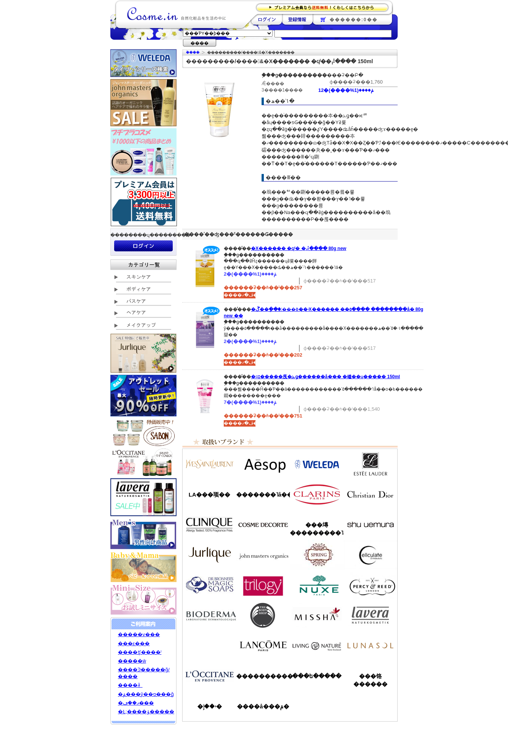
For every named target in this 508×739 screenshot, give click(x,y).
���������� (209, 676)
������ (317, 494)
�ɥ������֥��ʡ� (209, 585)
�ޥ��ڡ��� (136, 703)
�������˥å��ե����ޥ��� (263, 494)
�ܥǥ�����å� (263, 615)
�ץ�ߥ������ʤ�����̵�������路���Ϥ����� (324, 7)
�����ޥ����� (263, 555)
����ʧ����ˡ (139, 652)
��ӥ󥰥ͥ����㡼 (317, 645)
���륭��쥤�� (370, 555)
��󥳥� (263, 645)
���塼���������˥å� (317, 529)
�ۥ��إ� (209, 706)
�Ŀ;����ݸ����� (146, 711)
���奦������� (370, 524)
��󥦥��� (209, 645)
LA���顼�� (209, 494)
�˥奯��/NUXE (317, 585)
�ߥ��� (317, 615)
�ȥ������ (263, 585)
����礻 (130, 685)
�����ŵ (132, 661)
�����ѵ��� (139, 634)
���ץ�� (317, 555)
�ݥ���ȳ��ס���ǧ (146, 694)
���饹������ (370, 680)
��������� (370, 615)
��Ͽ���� (297, 19)
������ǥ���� (263, 524)
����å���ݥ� (263, 706)
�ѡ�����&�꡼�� (370, 585)
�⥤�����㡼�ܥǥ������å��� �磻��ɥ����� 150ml (325, 376)
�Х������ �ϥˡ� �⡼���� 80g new (298, 248)
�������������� (209, 464)
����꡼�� (209, 555)
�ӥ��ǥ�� (209, 615)
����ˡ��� (209, 524)
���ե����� (316, 676)
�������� (266, 19)
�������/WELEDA (317, 464)
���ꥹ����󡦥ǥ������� (370, 494)
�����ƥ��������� (370, 464)
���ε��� (134, 643)
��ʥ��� (370, 645)
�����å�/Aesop (263, 464)
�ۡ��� (193, 52)
